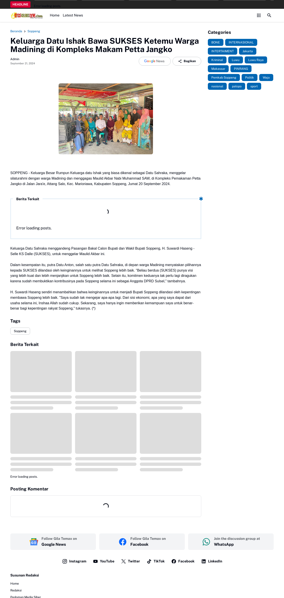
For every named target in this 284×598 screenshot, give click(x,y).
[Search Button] (269, 15)
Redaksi (16, 590)
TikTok (156, 561)
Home (54, 15)
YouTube (103, 561)
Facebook (182, 561)
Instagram (74, 561)
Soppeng (20, 331)
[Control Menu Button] (258, 15)
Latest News (73, 15)
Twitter (130, 561)
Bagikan (187, 61)
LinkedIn (211, 561)
